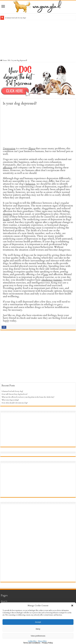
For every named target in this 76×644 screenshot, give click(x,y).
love (45, 274)
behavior (30, 184)
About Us (4, 601)
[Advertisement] (38, 39)
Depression (9, 148)
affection (7, 167)
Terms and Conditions (31, 643)
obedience (47, 280)
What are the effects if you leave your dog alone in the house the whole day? (28, 397)
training (57, 280)
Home (3, 60)
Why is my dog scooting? (10, 400)
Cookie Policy (32, 641)
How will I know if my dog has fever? (14, 394)
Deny (38, 629)
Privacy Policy (42, 641)
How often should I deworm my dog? (15, 403)
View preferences (38, 636)
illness (31, 148)
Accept (38, 622)
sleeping (7, 214)
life (9, 60)
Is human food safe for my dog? (15, 18)
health (6, 219)
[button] (72, 605)
